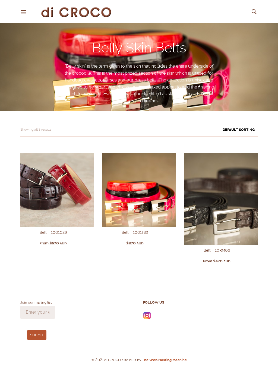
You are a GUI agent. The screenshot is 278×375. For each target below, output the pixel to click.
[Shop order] (229, 130)
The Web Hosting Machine (164, 360)
